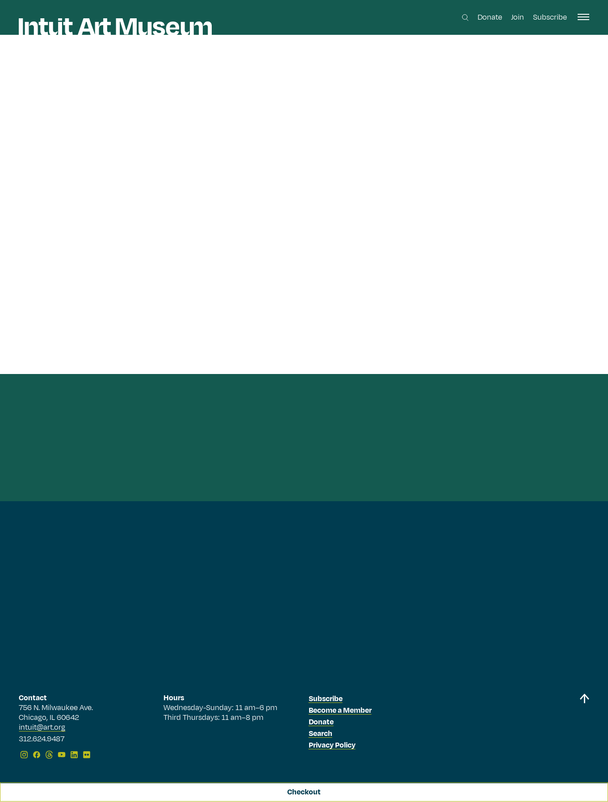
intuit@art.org (42, 727)
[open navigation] (583, 17)
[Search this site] (465, 17)
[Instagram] (24, 755)
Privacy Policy (332, 745)
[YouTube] (62, 755)
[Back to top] (584, 728)
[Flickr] (87, 755)
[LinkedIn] (74, 755)
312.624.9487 (41, 739)
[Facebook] (37, 755)
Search (320, 733)
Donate (490, 17)
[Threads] (49, 755)
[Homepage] (115, 26)
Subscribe (550, 17)
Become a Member (340, 710)
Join (517, 17)
